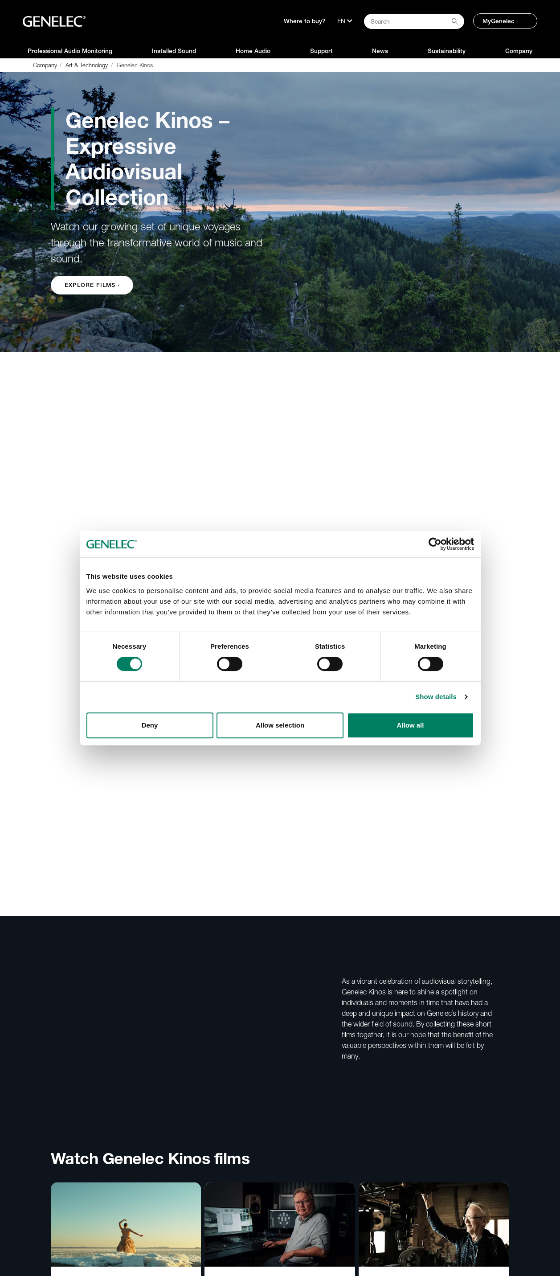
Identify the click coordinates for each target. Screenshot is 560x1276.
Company (518, 50)
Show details (436, 696)
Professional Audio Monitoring (70, 50)
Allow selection (280, 725)
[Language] (345, 21)
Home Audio (253, 50)
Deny (150, 725)
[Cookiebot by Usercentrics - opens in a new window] (435, 544)
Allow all (410, 725)
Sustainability (447, 50)
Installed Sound (174, 50)
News (380, 50)
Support (321, 50)
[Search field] (414, 21)
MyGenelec (498, 21)
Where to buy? (305, 21)
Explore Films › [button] (92, 285)
